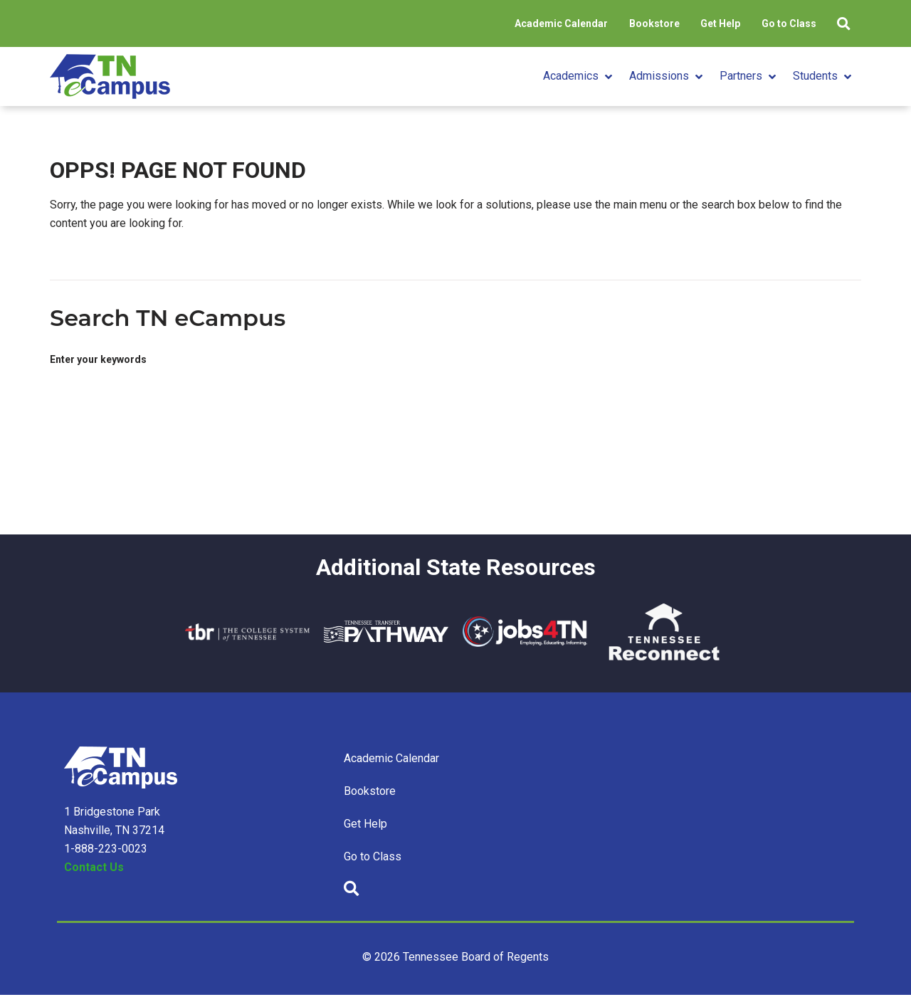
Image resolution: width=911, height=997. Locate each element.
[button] (579, 76)
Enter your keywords (98, 360)
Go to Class (777, 23)
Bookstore (628, 23)
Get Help (702, 23)
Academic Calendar (527, 23)
